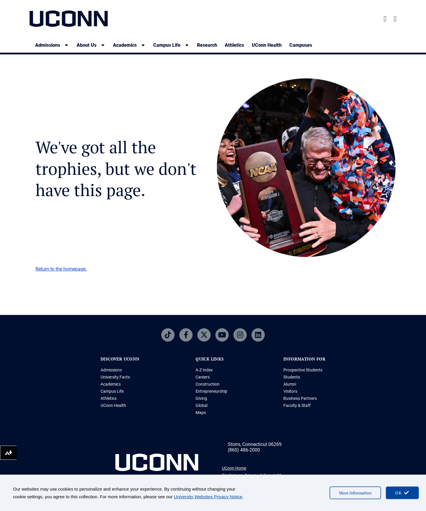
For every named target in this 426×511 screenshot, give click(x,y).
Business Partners (300, 398)
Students (291, 377)
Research (207, 45)
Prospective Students (302, 370)
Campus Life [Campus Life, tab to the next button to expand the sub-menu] (166, 45)
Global (201, 405)
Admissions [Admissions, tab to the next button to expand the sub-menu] (47, 45)
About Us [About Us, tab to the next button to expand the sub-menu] (86, 45)
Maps (201, 412)
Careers (203, 377)
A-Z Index (204, 370)
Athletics (234, 45)
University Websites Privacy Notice (208, 496)
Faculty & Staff (297, 405)
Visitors (290, 391)
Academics (111, 384)
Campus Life (112, 391)
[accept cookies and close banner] (402, 492)
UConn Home (234, 468)
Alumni (289, 384)
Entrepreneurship (211, 391)
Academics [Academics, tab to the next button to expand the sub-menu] (125, 45)
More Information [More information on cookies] (355, 493)
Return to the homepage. (61, 269)
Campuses (300, 45)
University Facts (115, 377)
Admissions (111, 370)
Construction (208, 384)
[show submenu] (66, 45)
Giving (201, 398)
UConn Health (267, 45)
